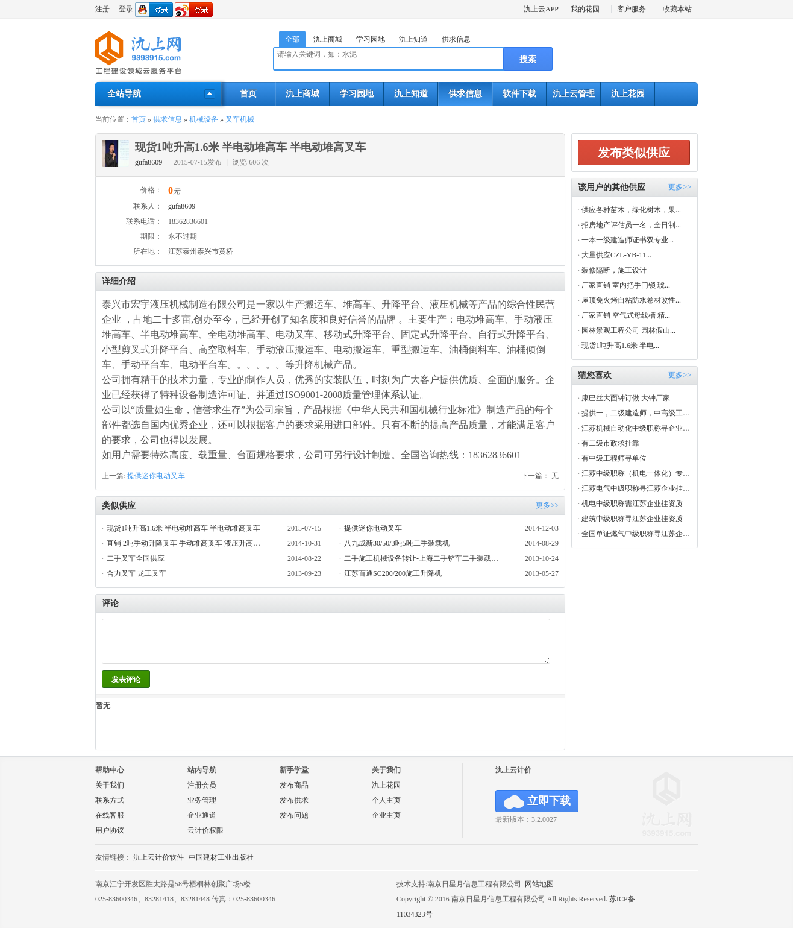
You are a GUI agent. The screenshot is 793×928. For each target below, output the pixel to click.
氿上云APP (541, 9)
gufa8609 (148, 162)
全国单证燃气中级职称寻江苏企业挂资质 (646, 533)
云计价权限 (205, 830)
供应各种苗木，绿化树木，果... (631, 210)
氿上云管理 (574, 93)
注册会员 (201, 785)
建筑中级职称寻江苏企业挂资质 (632, 518)
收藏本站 (677, 9)
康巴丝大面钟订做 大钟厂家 (625, 398)
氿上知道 (413, 39)
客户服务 (631, 9)
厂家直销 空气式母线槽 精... (625, 315)
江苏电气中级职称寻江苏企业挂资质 (639, 488)
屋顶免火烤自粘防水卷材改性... (631, 300)
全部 (292, 39)
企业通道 (201, 815)
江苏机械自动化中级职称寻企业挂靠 (639, 428)
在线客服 (109, 815)
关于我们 (109, 785)
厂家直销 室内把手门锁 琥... (625, 285)
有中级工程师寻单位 (614, 458)
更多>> (547, 505)
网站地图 (539, 884)
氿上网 (139, 53)
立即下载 (537, 802)
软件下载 (519, 93)
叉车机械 (239, 119)
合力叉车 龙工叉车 (136, 573)
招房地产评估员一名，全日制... (631, 225)
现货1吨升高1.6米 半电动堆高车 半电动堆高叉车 (183, 528)
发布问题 (294, 815)
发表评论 (125, 679)
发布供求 (294, 800)
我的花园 (585, 9)
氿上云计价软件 (158, 857)
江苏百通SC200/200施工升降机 (393, 573)
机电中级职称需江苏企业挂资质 (632, 503)
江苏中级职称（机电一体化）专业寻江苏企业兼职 (661, 473)
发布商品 (294, 785)
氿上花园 (628, 93)
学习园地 (370, 39)
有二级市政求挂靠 (610, 443)
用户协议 (109, 830)
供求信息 (456, 39)
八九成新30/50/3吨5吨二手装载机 (397, 543)
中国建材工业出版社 (221, 857)
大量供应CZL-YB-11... (616, 255)
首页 (248, 93)
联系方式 (109, 800)
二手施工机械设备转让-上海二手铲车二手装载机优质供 (424, 558)
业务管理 (201, 800)
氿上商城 (327, 39)
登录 (126, 9)
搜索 (527, 59)
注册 (102, 9)
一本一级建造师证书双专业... (627, 240)
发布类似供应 (634, 152)
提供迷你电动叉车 (156, 476)
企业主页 (386, 815)
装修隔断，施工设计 (614, 270)
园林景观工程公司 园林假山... (628, 330)
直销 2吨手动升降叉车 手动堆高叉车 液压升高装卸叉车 (186, 543)
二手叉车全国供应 (136, 558)
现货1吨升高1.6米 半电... (620, 345)
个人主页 (386, 800)
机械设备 (203, 119)
